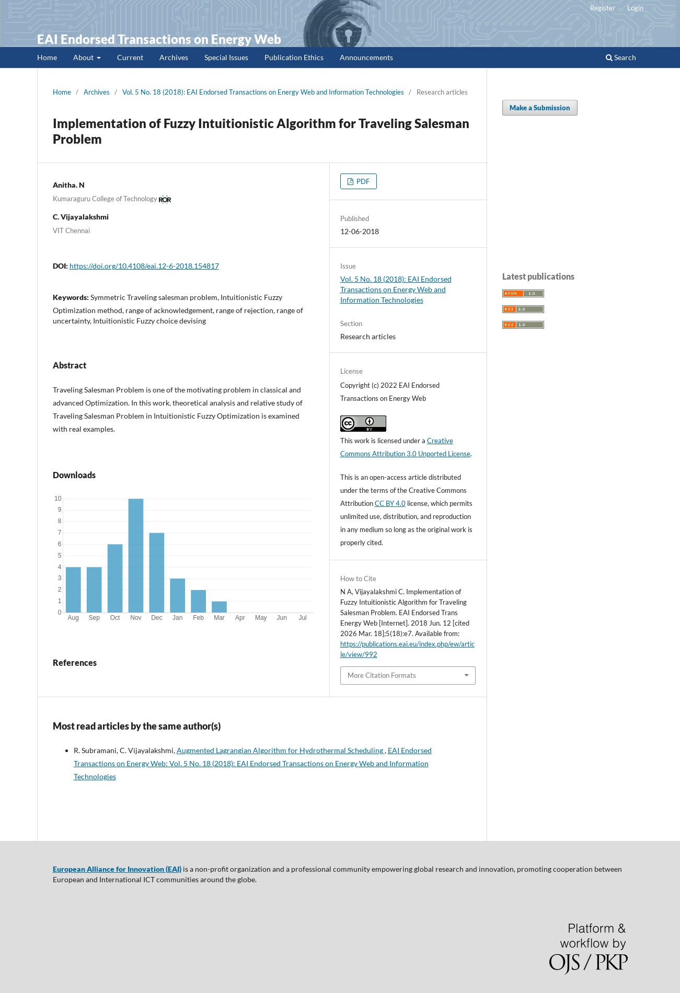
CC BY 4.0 (390, 503)
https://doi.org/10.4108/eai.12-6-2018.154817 (144, 265)
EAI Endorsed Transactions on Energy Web (159, 39)
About (84, 57)
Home (47, 57)
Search (621, 57)
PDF (362, 181)
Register (602, 8)
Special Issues (226, 57)
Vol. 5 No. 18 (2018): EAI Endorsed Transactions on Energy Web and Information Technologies (263, 92)
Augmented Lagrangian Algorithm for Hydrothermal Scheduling (281, 750)
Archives (173, 57)
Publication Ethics (294, 57)
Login (635, 8)
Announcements (366, 57)
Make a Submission (540, 107)
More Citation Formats (382, 675)
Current (130, 57)
